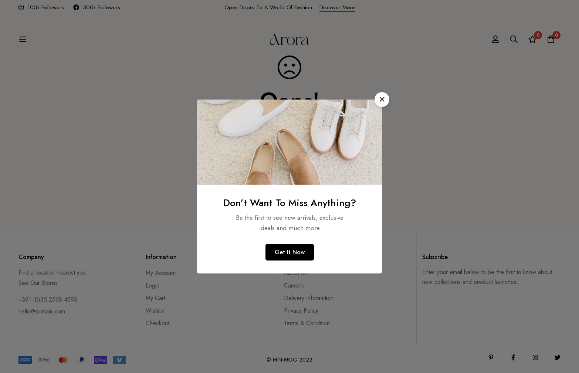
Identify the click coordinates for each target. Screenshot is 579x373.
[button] (382, 99)
